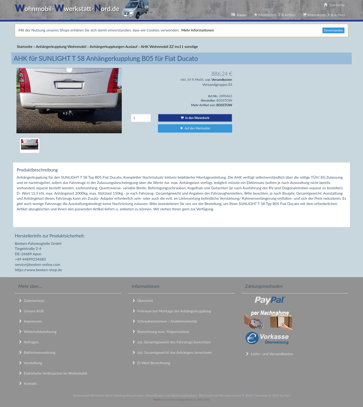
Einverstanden (333, 30)
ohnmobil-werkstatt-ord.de (83, 8)
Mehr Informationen (197, 30)
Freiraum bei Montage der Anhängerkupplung (171, 311)
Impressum (30, 321)
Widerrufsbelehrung (37, 331)
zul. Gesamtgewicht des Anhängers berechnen (172, 352)
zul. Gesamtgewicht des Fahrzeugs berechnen (171, 342)
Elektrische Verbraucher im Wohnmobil (52, 373)
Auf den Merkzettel (195, 128)
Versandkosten (222, 79)
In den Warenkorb (195, 118)
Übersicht (142, 300)
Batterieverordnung (36, 352)
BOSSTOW (224, 105)
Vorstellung (30, 362)
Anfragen (28, 342)
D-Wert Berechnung (151, 362)
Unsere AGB (31, 311)
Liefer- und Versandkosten (269, 353)
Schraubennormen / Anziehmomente (164, 321)
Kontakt (27, 383)
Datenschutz (31, 300)
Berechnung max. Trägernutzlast (160, 331)
